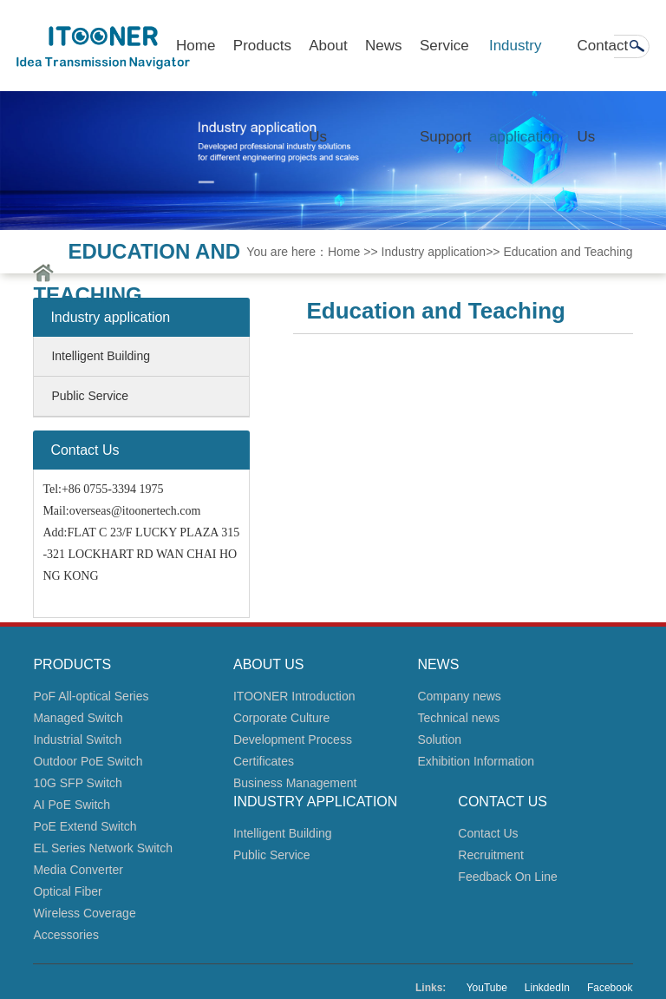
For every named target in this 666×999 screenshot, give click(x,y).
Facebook (610, 988)
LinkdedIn (547, 988)
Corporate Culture (281, 718)
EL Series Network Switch (103, 848)
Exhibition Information (475, 761)
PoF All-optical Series (90, 696)
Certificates (263, 761)
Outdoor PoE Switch (87, 761)
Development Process (292, 739)
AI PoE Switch (71, 805)
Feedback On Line (507, 877)
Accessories (65, 935)
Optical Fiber (67, 891)
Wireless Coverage (84, 913)
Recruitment (490, 855)
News (383, 45)
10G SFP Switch (77, 783)
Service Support (446, 64)
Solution (439, 739)
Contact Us (603, 64)
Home (195, 45)
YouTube (487, 988)
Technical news (458, 718)
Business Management (294, 783)
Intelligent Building (100, 356)
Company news (459, 696)
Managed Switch (78, 718)
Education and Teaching (567, 252)
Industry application (524, 64)
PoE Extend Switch (84, 826)
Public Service (89, 396)
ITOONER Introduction (294, 696)
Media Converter (78, 870)
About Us (328, 64)
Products (262, 45)
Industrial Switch (77, 739)
